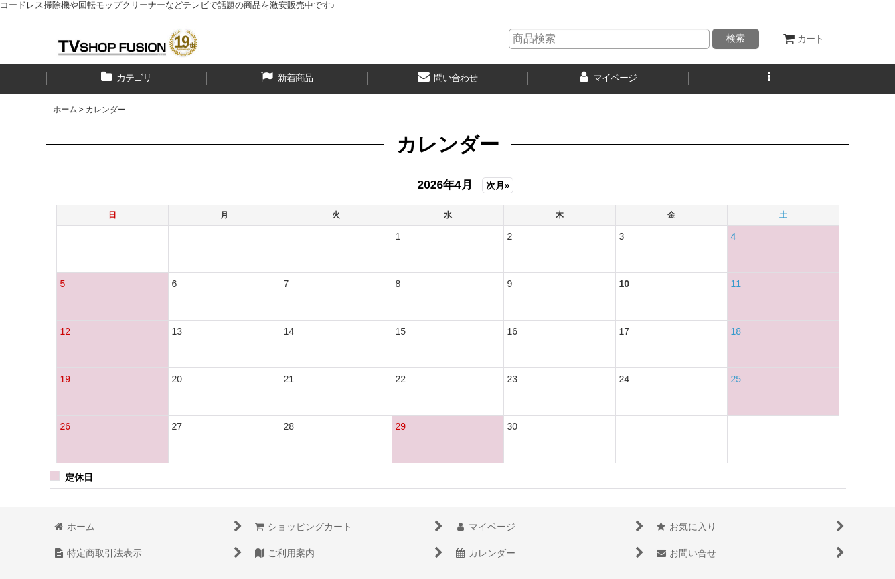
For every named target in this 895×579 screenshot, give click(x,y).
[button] (769, 79)
